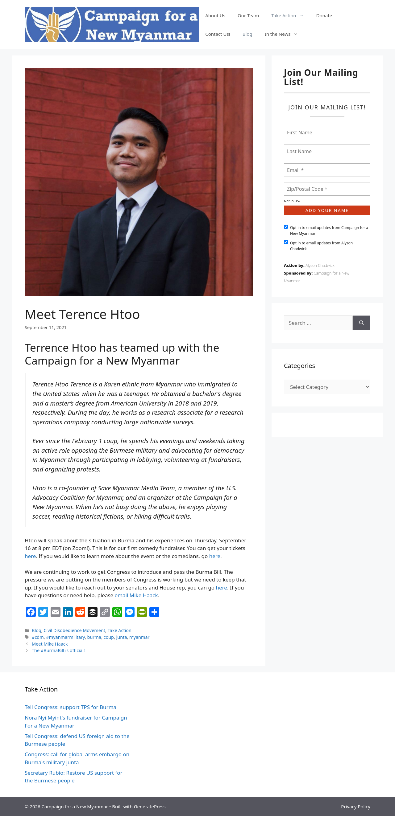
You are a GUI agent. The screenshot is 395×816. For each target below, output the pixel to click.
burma (94, 637)
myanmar (139, 637)
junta (121, 637)
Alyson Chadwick (320, 265)
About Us (215, 15)
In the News (285, 34)
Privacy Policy (355, 806)
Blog (247, 34)
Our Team (248, 15)
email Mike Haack (136, 595)
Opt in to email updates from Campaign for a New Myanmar (326, 230)
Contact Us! (217, 34)
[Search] (361, 323)
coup (109, 637)
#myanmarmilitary (65, 637)
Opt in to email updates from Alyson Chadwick (318, 245)
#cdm (38, 637)
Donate (324, 15)
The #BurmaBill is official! (58, 650)
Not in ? (292, 200)
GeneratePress (150, 806)
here (30, 556)
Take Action (290, 15)
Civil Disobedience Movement (74, 630)
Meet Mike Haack (50, 644)
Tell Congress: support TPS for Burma (70, 707)
